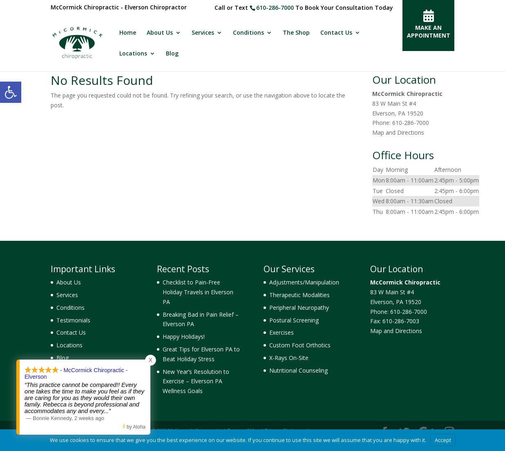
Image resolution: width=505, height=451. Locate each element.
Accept (443, 440)
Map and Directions (398, 132)
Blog (172, 54)
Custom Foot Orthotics (300, 345)
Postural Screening (294, 320)
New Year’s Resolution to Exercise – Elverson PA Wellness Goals (196, 381)
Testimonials (73, 320)
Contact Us (336, 33)
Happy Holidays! (184, 336)
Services (203, 33)
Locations (133, 54)
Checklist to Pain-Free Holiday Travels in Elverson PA (198, 292)
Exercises (281, 332)
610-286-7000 (275, 7)
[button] (10, 92)
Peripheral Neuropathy (299, 307)
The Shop (296, 33)
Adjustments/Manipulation (304, 282)
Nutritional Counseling (298, 370)
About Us (160, 33)
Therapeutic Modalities (299, 295)
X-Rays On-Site (288, 358)
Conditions (248, 33)
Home (127, 33)
